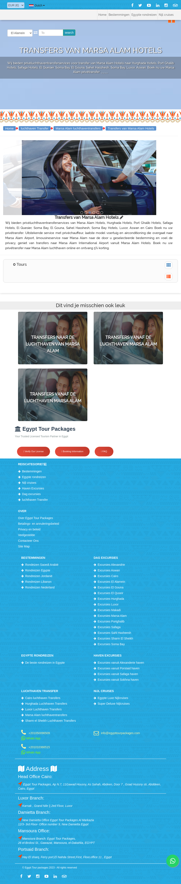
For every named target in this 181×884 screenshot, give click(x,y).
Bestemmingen (32, 471)
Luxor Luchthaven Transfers (43, 709)
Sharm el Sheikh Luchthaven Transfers (50, 720)
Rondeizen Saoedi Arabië (41, 564)
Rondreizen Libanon (38, 581)
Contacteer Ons (28, 540)
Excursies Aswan (109, 570)
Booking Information (72, 451)
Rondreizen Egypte (37, 570)
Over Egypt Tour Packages (35, 518)
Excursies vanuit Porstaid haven (118, 668)
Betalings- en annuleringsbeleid (38, 523)
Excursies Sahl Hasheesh (114, 632)
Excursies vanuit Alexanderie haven (121, 662)
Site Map (24, 546)
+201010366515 (39, 747)
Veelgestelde (26, 535)
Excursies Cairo (108, 576)
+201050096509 (39, 733)
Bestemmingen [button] (119, 14)
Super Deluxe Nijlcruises (114, 703)
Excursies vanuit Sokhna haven (118, 679)
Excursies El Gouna (110, 587)
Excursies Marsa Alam (112, 615)
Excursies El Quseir (110, 593)
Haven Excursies (33, 488)
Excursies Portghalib (111, 621)
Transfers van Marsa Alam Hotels (131, 128)
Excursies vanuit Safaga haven (118, 674)
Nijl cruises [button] (166, 14)
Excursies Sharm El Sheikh (115, 638)
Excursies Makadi (109, 610)
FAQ (104, 451)
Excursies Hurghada (111, 598)
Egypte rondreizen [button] (144, 14)
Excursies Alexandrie (111, 564)
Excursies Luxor (108, 604)
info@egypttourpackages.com (120, 733)
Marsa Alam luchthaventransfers (78, 128)
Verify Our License (33, 451)
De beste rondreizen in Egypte (45, 662)
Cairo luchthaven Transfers (42, 698)
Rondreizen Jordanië (38, 576)
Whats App (31, 738)
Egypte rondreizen (34, 477)
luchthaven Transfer (35, 128)
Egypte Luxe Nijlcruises (113, 698)
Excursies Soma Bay (111, 644)
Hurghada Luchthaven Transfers (46, 703)
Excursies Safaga (109, 627)
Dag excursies (31, 494)
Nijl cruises (29, 482)
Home (102, 14)
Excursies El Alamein (111, 581)
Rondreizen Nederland (40, 587)
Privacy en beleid (29, 529)
